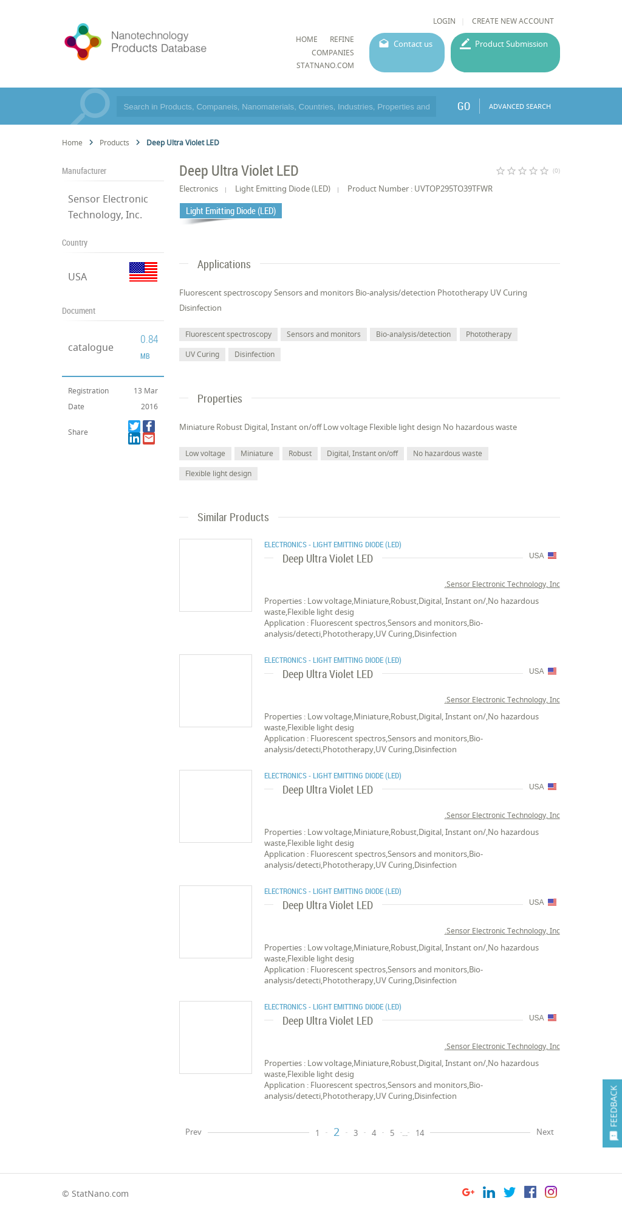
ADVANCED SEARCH (520, 106)
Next (545, 1131)
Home (72, 142)
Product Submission (511, 43)
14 (419, 1132)
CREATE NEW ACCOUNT (513, 21)
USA (77, 276)
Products (114, 142)
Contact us (413, 43)
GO (463, 106)
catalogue (91, 347)
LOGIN (444, 21)
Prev (193, 1131)
